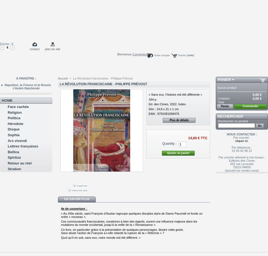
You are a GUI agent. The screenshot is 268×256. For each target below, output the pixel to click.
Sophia (13, 135)
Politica (14, 118)
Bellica (13, 152)
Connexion (139, 54)
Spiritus (14, 157)
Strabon (14, 169)
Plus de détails (179, 120)
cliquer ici (241, 141)
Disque (13, 129)
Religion (15, 112)
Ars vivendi (17, 141)
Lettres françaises (23, 146)
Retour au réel (19, 163)
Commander (250, 106)
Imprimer (82, 185)
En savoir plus (76, 199)
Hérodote (15, 124)
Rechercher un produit (233, 121)
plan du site (52, 49)
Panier (186, 55)
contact (34, 49)
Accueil (63, 78)
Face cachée (18, 107)
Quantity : (169, 144)
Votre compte (162, 55)
